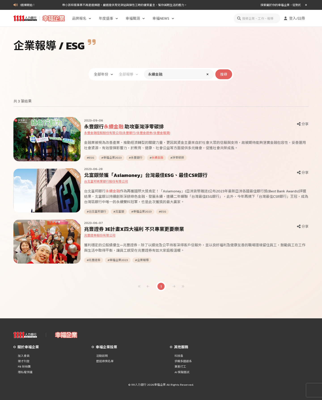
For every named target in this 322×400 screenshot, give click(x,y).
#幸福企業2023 (111, 158)
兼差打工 (180, 366)
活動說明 (102, 356)
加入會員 (24, 356)
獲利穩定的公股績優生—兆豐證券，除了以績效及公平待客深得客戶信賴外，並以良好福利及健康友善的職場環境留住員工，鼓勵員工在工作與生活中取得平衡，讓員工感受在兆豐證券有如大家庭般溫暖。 (194, 247)
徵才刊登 (24, 361)
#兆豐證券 (93, 260)
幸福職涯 (135, 18)
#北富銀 (118, 211)
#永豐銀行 (135, 158)
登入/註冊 (294, 18)
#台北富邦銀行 (96, 211)
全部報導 (129, 74)
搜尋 (223, 74)
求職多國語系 (183, 361)
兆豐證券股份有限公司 (99, 235)
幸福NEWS (164, 18)
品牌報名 (82, 18)
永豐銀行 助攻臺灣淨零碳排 (124, 126)
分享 (302, 124)
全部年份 (104, 74)
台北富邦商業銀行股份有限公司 (106, 181)
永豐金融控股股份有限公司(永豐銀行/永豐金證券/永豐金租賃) (127, 133)
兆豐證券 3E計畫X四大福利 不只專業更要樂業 (134, 229)
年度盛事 (109, 18)
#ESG (90, 158)
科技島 (178, 356)
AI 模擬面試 (181, 372)
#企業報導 (142, 260)
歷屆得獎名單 (105, 361)
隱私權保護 (25, 372)
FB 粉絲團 (24, 366)
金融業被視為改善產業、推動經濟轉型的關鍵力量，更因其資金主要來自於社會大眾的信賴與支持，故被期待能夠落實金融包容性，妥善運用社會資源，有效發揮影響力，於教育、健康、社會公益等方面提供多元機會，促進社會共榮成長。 (195, 145)
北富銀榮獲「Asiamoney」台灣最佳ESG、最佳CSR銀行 (146, 175)
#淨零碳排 (177, 158)
